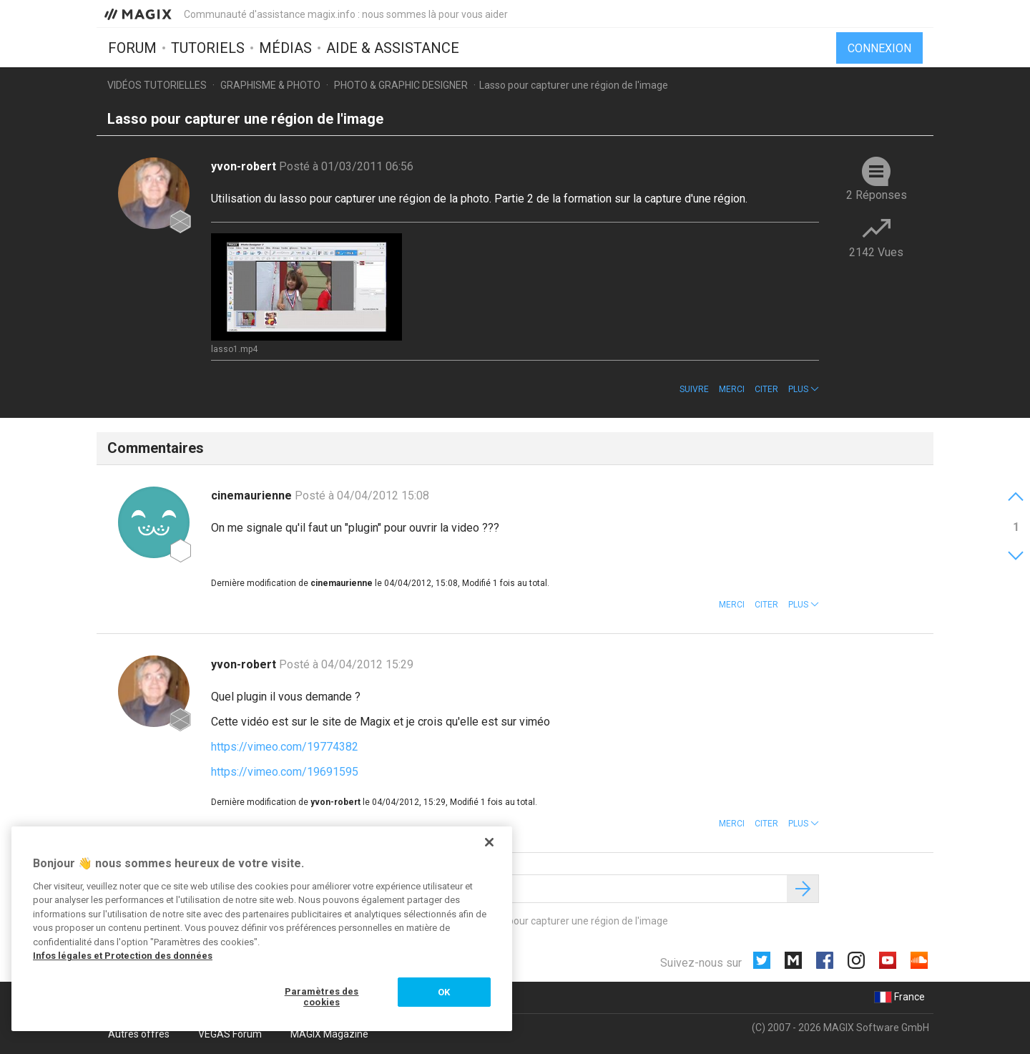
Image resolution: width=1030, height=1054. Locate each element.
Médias (285, 48)
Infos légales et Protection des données (122, 955)
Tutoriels (208, 48)
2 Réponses (876, 195)
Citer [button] (766, 389)
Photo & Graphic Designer (401, 85)
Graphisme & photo (270, 85)
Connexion (879, 48)
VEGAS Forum (230, 1034)
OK (444, 992)
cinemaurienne (253, 495)
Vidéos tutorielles (157, 85)
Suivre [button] (694, 389)
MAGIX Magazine (329, 1034)
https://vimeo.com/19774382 (284, 746)
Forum (132, 48)
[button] (803, 389)
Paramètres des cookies (322, 997)
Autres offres (139, 1034)
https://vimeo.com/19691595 (284, 772)
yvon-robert (245, 166)
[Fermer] (489, 842)
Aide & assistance (392, 48)
